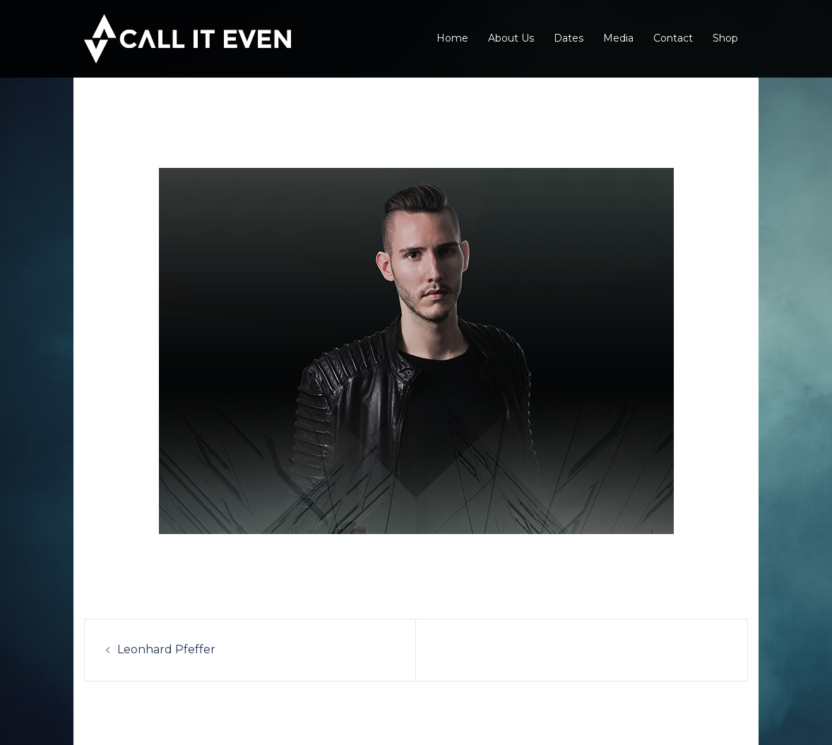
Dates (568, 38)
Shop (725, 38)
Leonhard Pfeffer (166, 649)
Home (452, 38)
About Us (511, 38)
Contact (673, 38)
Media (618, 38)
